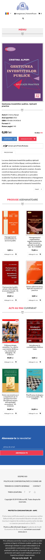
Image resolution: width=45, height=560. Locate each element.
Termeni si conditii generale (17, 486)
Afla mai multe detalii (20, 558)
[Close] (31, 557)
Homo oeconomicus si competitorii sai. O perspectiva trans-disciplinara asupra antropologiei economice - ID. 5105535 (10, 400)
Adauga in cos (28, 139)
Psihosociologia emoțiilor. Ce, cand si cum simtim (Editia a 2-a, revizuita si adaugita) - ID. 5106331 (10, 350)
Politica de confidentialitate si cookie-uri (22, 481)
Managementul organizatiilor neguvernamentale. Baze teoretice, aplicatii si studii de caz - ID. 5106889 (34, 242)
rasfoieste (10, 139)
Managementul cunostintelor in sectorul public (10, 239)
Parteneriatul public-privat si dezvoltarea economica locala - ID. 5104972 (10, 290)
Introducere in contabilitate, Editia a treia (35, 347)
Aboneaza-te (22, 453)
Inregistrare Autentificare (25, 13)
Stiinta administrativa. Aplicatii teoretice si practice (34, 288)
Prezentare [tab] (8, 152)
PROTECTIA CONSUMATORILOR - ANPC (22, 510)
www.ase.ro (22, 532)
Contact (37, 486)
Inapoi (38, 189)
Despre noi (22, 476)
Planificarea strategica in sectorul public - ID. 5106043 (34, 397)
